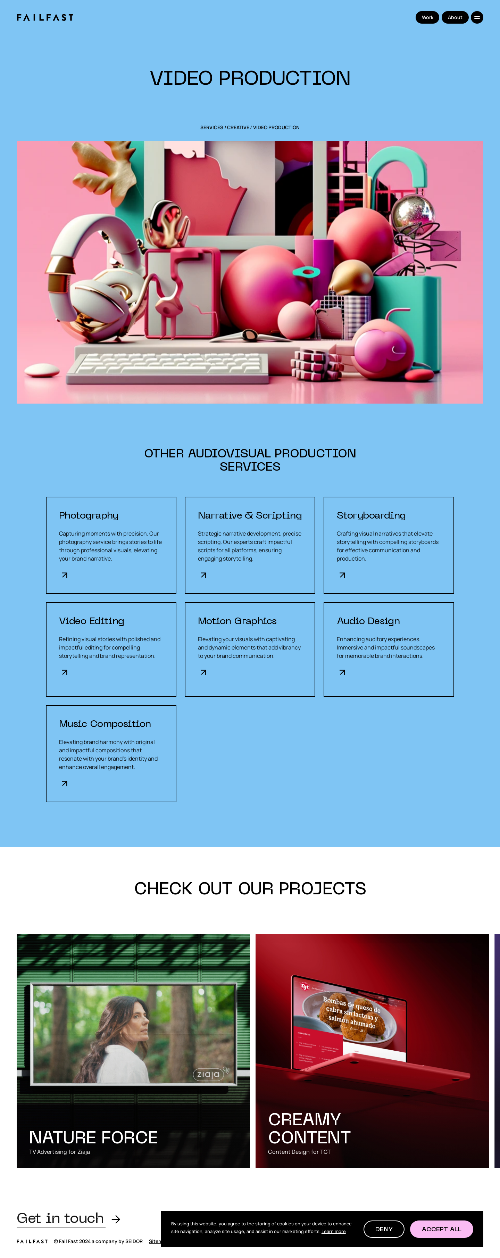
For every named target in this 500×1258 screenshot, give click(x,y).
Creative (238, 127)
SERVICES (211, 127)
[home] (45, 17)
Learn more (334, 1231)
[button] (384, 1229)
